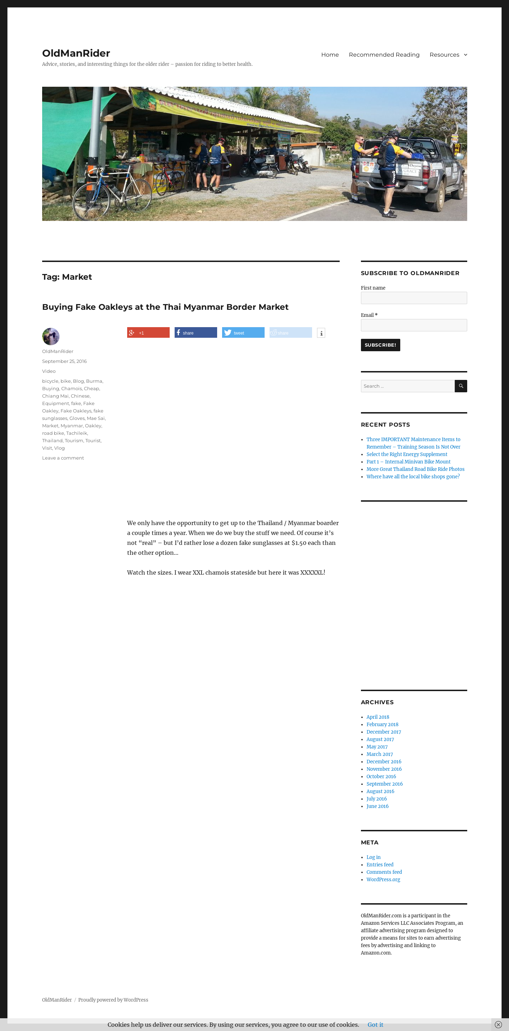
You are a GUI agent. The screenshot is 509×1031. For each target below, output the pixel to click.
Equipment (55, 403)
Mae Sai (96, 418)
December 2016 (384, 762)
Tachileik (76, 433)
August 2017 (380, 739)
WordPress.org (383, 880)
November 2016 (384, 769)
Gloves (77, 418)
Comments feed (384, 872)
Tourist (93, 440)
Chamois (71, 388)
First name (373, 288)
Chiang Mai (55, 396)
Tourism (74, 440)
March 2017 (380, 754)
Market (50, 425)
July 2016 (377, 799)
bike (66, 381)
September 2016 (385, 784)
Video (49, 371)
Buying (50, 388)
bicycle (50, 381)
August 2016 (381, 791)
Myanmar (72, 425)
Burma (94, 381)
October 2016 (381, 777)
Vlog (59, 448)
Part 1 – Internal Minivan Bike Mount (409, 462)
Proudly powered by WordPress (113, 1000)
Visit (47, 448)
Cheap (91, 388)
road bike (53, 433)
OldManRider (76, 53)
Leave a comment (63, 458)
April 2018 (378, 717)
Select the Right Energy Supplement (407, 454)
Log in (374, 857)
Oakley (93, 425)
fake (76, 403)
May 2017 (377, 747)
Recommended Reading (384, 54)
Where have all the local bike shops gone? (413, 477)
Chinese (80, 396)
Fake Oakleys (76, 411)
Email (369, 315)
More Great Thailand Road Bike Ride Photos (416, 469)
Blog (78, 381)
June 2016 (378, 806)
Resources (444, 54)
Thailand (52, 440)
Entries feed (380, 865)
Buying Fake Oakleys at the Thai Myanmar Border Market (165, 307)
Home (330, 54)
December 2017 (384, 732)
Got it (376, 1024)
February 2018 (382, 725)
